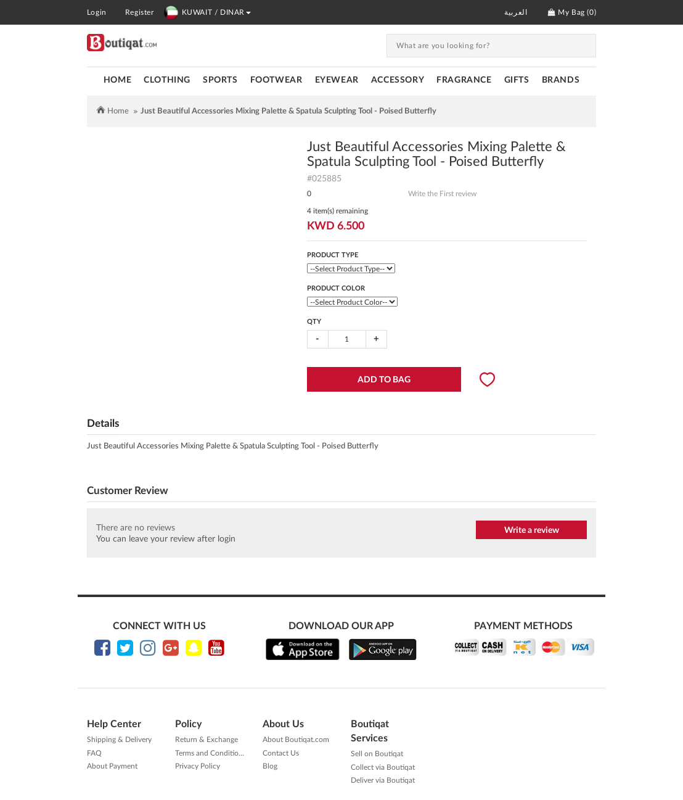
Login (97, 12)
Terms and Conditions (210, 753)
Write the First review (442, 193)
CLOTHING (167, 80)
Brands (561, 80)
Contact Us (281, 753)
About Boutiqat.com (296, 739)
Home (117, 80)
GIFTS (517, 80)
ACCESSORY (397, 80)
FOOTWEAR (276, 80)
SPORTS (220, 80)
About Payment (112, 766)
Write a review (531, 530)
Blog (270, 766)
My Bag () (572, 12)
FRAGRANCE (463, 80)
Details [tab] (103, 423)
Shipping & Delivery (119, 739)
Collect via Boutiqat (383, 767)
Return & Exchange (206, 739)
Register (139, 12)
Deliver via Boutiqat (383, 780)
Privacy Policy (197, 766)
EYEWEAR (337, 80)
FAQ (94, 753)
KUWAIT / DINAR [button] (207, 12)
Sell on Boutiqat (377, 753)
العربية (515, 12)
